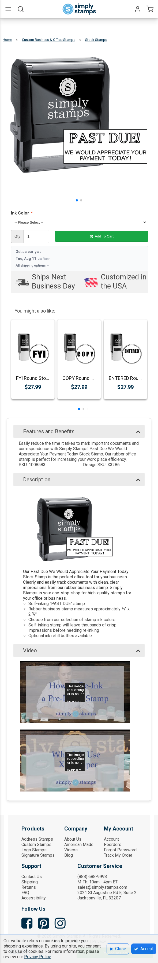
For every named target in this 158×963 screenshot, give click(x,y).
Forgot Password (120, 849)
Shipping (29, 881)
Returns (28, 887)
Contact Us (31, 876)
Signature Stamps (38, 855)
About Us (72, 839)
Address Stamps (37, 839)
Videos (71, 849)
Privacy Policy (37, 956)
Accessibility (33, 897)
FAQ (25, 892)
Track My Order (118, 855)
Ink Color (21, 213)
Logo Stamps (34, 849)
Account (111, 839)
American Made (78, 844)
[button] (77, 200)
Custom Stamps (36, 844)
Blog (68, 855)
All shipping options (32, 265)
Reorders (112, 844)
